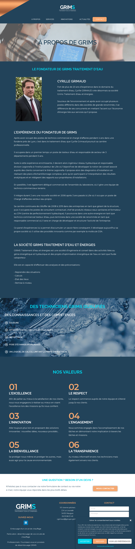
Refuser (100, 541)
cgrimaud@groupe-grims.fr (67, 519)
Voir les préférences (119, 541)
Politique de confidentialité (105, 546)
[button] (130, 520)
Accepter (84, 541)
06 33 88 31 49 (67, 516)
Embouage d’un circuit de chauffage (25, 529)
